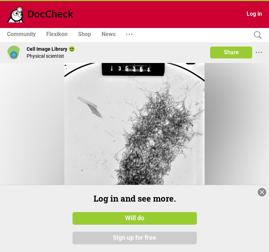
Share (231, 52)
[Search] (256, 35)
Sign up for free (134, 237)
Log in (254, 13)
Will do (134, 218)
